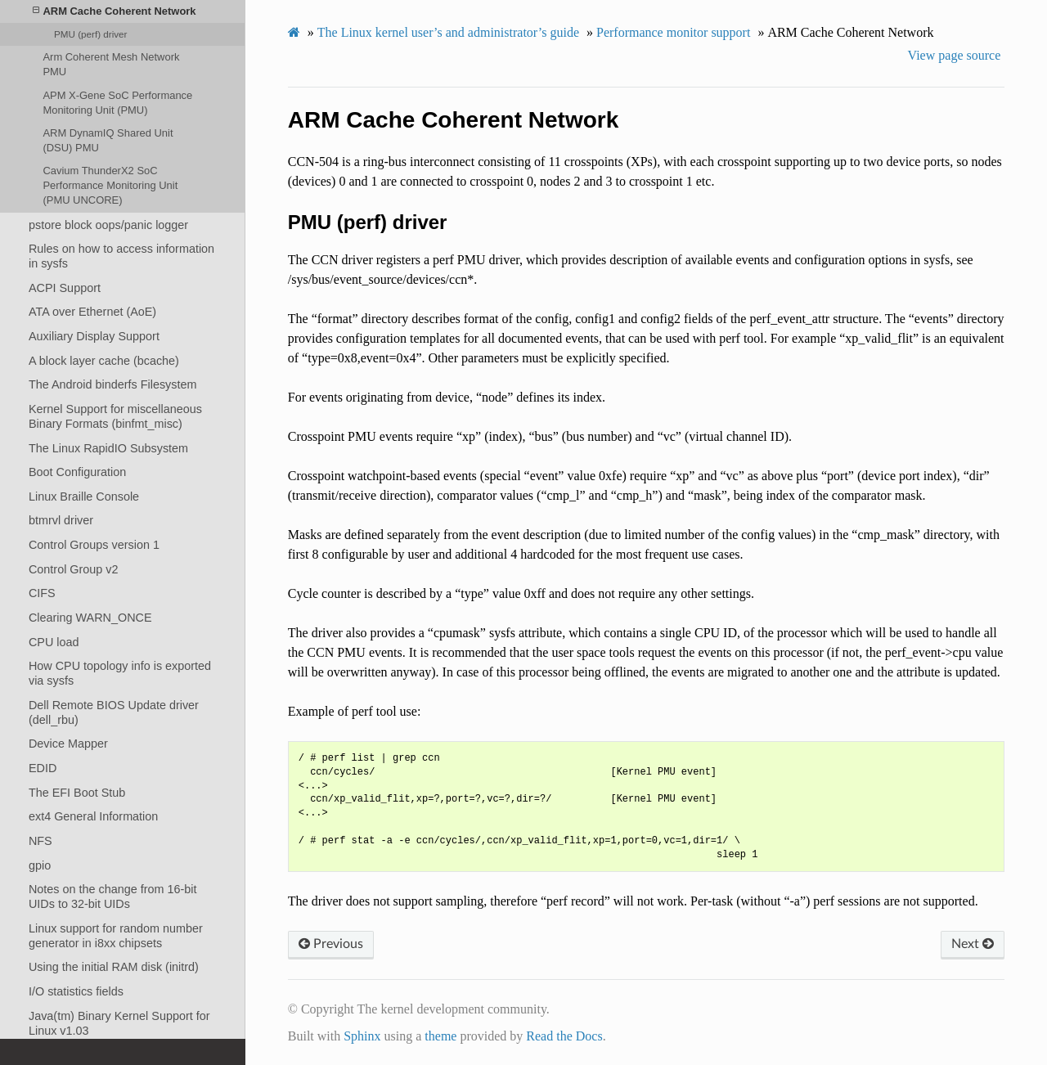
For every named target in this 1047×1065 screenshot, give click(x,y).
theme (440, 1036)
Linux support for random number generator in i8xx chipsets (116, 936)
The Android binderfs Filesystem (113, 384)
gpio (40, 865)
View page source (954, 55)
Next (972, 943)
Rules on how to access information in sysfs (121, 256)
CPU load (54, 642)
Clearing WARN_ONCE (90, 617)
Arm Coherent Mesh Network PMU (111, 64)
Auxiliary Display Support (94, 336)
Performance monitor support (673, 32)
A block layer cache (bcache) (104, 360)
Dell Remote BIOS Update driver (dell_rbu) (114, 712)
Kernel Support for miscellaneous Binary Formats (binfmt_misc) (115, 416)
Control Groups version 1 (94, 544)
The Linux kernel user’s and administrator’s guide (448, 32)
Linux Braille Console (84, 496)
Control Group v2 (74, 569)
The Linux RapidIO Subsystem (108, 448)
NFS (40, 840)
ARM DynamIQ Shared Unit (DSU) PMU (108, 140)
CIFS (42, 593)
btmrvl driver (61, 520)
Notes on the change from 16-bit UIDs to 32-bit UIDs (113, 896)
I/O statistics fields (76, 991)
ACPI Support (65, 287)
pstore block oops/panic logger (108, 224)
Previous (331, 943)
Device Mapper (68, 743)
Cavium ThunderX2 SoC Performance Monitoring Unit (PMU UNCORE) (110, 185)
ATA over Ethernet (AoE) (92, 311)
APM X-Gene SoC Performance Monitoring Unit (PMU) (117, 102)
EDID (42, 768)
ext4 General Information (93, 816)
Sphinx (362, 1036)
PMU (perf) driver (90, 34)
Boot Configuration (77, 472)
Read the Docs (564, 1036)
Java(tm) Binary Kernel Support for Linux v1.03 (119, 1023)
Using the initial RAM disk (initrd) (114, 966)
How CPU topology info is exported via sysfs (120, 673)
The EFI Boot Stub (77, 792)
